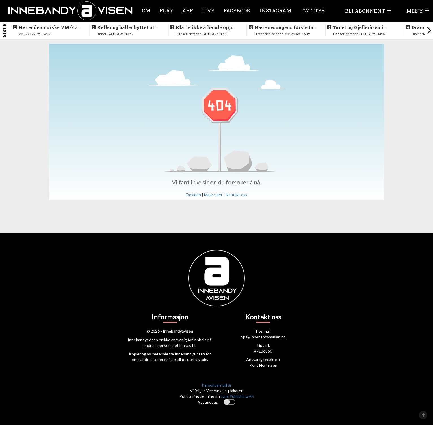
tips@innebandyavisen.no (263, 336)
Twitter (312, 10)
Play (166, 10)
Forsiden (193, 194)
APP (187, 10)
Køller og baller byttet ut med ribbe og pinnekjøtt (125, 27)
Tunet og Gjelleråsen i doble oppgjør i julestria (360, 27)
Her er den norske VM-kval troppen (50, 27)
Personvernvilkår (216, 385)
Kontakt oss (236, 194)
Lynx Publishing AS (237, 396)
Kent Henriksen (263, 365)
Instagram (275, 10)
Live (208, 10)
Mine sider (213, 194)
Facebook (237, 10)
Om (146, 10)
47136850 (263, 351)
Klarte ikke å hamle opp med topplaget (204, 27)
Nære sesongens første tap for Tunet (285, 27)
